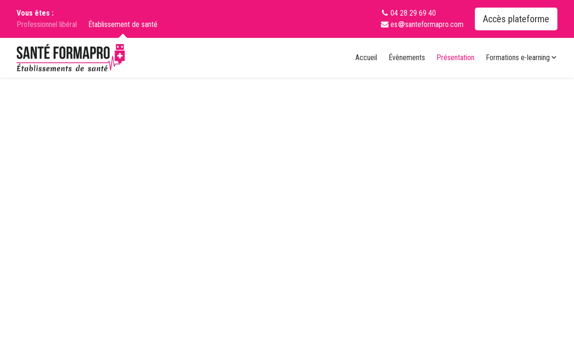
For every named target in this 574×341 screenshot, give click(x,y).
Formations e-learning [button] (521, 57)
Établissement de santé (122, 25)
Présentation (455, 57)
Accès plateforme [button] (516, 19)
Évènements (407, 57)
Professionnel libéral (47, 24)
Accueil (366, 57)
